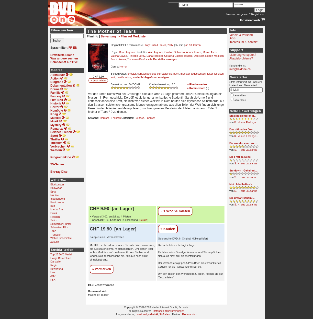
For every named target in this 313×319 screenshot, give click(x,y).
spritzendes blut (146, 73)
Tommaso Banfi (136, 59)
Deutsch (105, 117)
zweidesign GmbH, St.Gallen (153, 314)
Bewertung (56, 268)
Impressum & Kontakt (243, 42)
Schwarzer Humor (60, 223)
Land (53, 272)
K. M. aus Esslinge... (246, 122)
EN (75, 47)
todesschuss (198, 73)
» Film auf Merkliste (131, 36)
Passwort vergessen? (238, 14)
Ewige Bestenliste (60, 258)
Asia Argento (155, 52)
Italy (147, 45)
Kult (52, 206)
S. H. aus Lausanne (245, 149)
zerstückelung (124, 77)
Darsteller (56, 261)
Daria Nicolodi (154, 55)
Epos (53, 191)
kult (113, 77)
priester (131, 73)
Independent (57, 198)
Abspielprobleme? (241, 58)
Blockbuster (57, 184)
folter (210, 73)
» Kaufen (167, 229)
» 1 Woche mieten (175, 211)
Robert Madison (214, 55)
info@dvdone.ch (240, 69)
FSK (53, 279)
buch (176, 73)
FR (70, 47)
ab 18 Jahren (193, 45)
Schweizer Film (59, 227)
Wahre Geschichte (61, 238)
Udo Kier (199, 55)
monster (185, 73)
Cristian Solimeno (174, 52)
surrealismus (164, 73)
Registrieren (258, 14)
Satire (53, 220)
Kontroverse (57, 202)
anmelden (240, 95)
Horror (123, 66)
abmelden (240, 100)
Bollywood (56, 187)
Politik (53, 213)
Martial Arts (56, 209)
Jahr (53, 275)
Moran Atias (209, 52)
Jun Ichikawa (118, 59)
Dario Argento (127, 52)
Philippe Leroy (137, 55)
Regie (53, 265)
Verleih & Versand (241, 35)
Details (143, 219)
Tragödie (55, 234)
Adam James (193, 52)
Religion (55, 216)
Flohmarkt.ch (189, 314)
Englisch (116, 117)
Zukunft (54, 241)
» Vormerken (101, 269)
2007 (170, 45)
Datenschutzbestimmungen (168, 310)
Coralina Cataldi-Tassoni (178, 55)
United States (158, 45)
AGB (232, 38)
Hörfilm (54, 195)
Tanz (53, 230)
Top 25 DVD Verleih (61, 254)
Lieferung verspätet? (242, 55)
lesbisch (219, 73)
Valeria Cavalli (119, 55)
